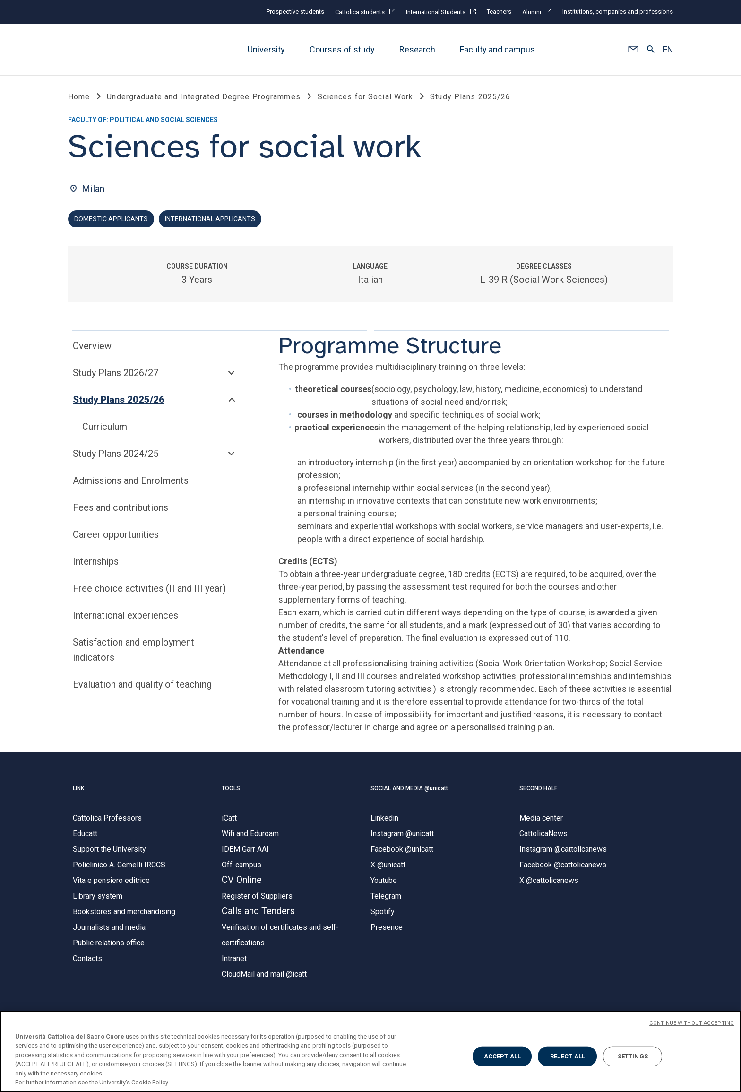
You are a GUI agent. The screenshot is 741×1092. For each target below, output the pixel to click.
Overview (92, 346)
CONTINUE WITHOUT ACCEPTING (691, 1023)
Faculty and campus (497, 49)
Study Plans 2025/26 (118, 400)
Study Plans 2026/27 (115, 373)
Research (417, 49)
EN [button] (668, 49)
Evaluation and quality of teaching (142, 685)
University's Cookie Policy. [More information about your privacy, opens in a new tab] (134, 1082)
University (266, 49)
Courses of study (342, 49)
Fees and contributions (120, 508)
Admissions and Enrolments (131, 481)
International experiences (125, 616)
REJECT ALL (567, 1056)
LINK (78, 789)
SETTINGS (633, 1056)
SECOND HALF (538, 789)
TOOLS (231, 789)
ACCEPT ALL (502, 1056)
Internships (96, 562)
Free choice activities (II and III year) (149, 589)
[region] (370, 1051)
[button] (633, 49)
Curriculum (104, 427)
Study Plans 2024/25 (115, 454)
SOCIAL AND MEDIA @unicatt (409, 789)
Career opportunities (116, 535)
